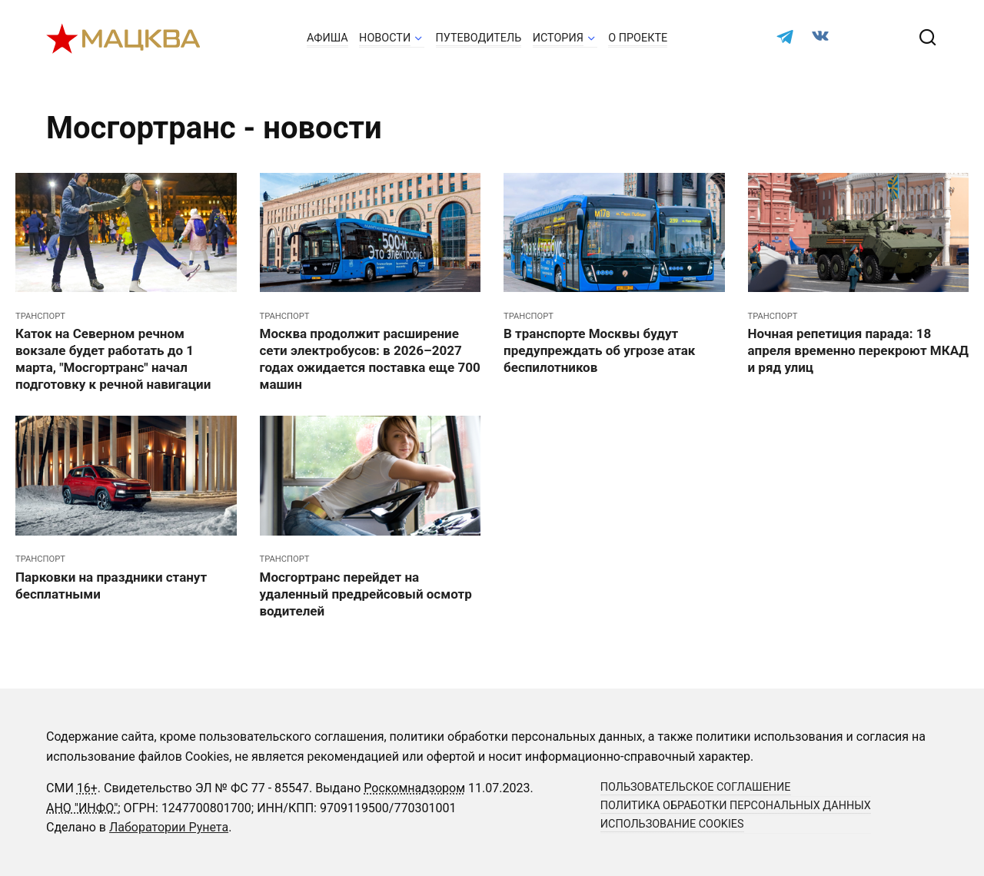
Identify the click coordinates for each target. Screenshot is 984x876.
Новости (385, 38)
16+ (87, 788)
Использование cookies (672, 824)
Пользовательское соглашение (695, 787)
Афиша (327, 38)
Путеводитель (479, 38)
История (558, 38)
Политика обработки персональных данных (735, 805)
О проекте (637, 38)
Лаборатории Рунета (168, 827)
